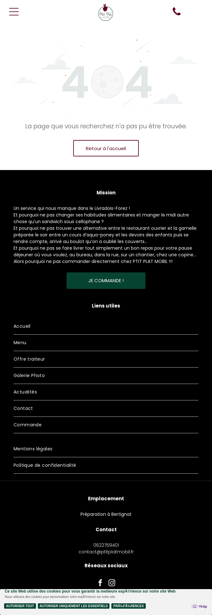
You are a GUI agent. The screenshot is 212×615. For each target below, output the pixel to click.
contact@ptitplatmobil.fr (106, 552)
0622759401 (106, 545)
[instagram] (112, 584)
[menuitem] (106, 326)
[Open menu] (14, 11)
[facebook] (100, 584)
